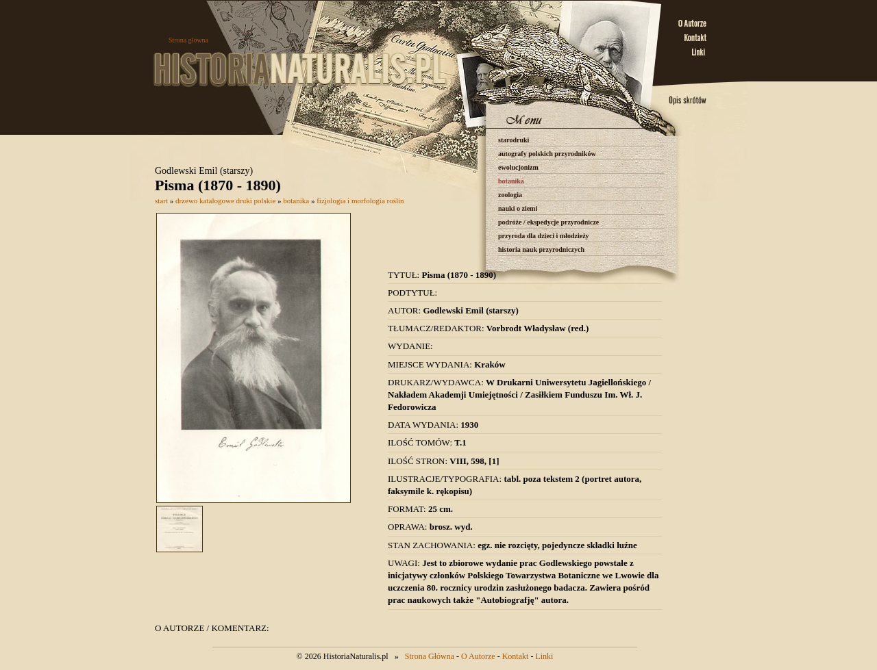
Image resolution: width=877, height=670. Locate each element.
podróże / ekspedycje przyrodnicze (548, 222)
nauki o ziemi (517, 208)
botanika (511, 181)
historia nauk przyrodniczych (541, 249)
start (161, 200)
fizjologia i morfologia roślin (360, 200)
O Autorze (478, 656)
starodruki (513, 140)
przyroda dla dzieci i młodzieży (543, 236)
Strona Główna (429, 656)
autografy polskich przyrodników (547, 153)
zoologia (510, 194)
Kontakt (515, 656)
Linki (544, 656)
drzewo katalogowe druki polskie (225, 200)
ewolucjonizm (518, 167)
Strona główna (188, 40)
